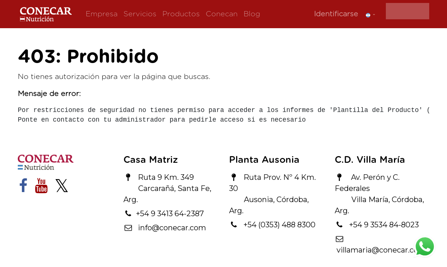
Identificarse (336, 14)
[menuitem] (101, 14)
